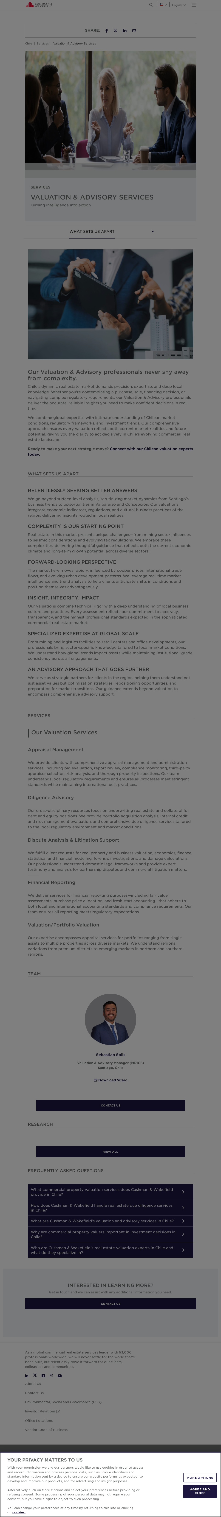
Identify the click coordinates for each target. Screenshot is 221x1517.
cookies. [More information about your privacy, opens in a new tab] (19, 1512)
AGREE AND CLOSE (200, 1491)
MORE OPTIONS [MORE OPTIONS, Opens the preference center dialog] (200, 1477)
